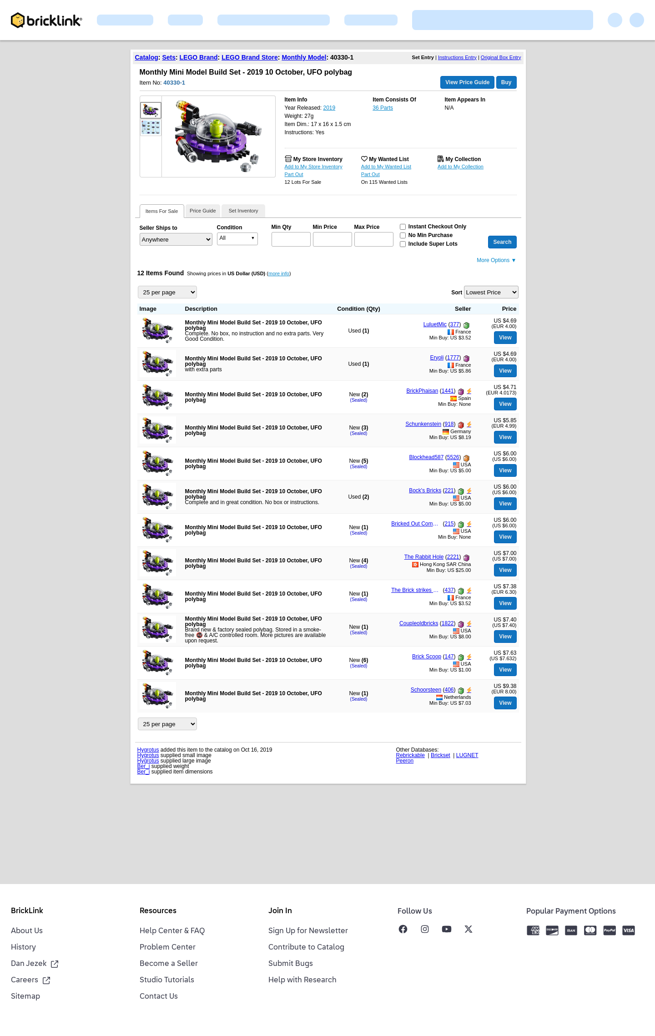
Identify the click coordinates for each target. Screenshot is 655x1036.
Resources (158, 911)
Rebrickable (410, 755)
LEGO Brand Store (250, 57)
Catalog (146, 57)
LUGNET (467, 755)
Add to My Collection (461, 166)
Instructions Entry (457, 57)
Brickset (440, 755)
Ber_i (143, 766)
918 (448, 424)
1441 (448, 391)
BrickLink (27, 911)
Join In (280, 911)
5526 (453, 457)
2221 (453, 557)
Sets (169, 57)
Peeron (405, 761)
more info (278, 273)
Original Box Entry (501, 57)
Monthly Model (304, 57)
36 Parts (383, 108)
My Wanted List (389, 159)
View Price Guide (467, 82)
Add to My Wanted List (386, 166)
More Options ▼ (496, 260)
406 (448, 690)
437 (448, 590)
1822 (448, 623)
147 (448, 656)
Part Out (294, 174)
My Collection (463, 159)
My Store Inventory (318, 159)
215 (448, 524)
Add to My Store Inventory (314, 166)
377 (454, 324)
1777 (453, 357)
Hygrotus (148, 750)
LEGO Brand (199, 57)
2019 (329, 108)
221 (448, 490)
